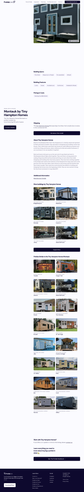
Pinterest (52, 480)
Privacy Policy (66, 481)
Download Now (9, 485)
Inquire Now (56, 250)
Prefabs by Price (35, 484)
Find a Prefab (29, 2)
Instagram (52, 476)
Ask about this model (56, 133)
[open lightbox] (59, 23)
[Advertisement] (57, 57)
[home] (9, 2)
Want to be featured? (37, 478)
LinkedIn (51, 482)
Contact (60, 2)
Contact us (34, 476)
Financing (43, 2)
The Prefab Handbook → (72, 2)
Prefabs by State (36, 480)
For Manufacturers (51, 2)
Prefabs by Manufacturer (37, 486)
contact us (69, 442)
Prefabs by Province (36, 482)
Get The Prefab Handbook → (57, 459)
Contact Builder (10, 127)
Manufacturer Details (40, 178)
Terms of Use (65, 479)
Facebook (52, 478)
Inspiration (36, 2)
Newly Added (35, 488)
